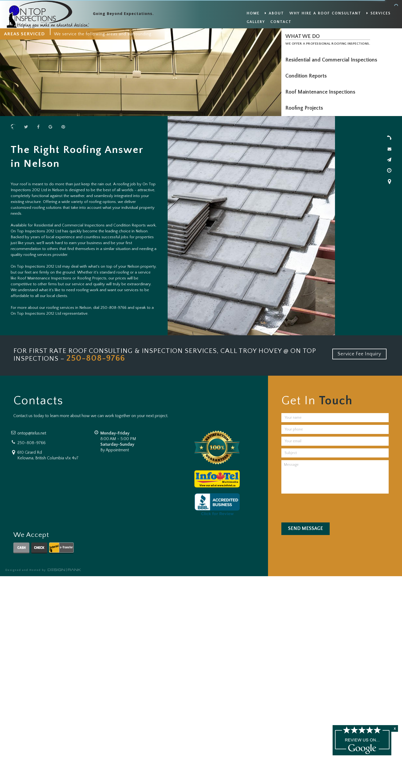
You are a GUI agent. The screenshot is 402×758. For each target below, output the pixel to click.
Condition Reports (307, 76)
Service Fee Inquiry (359, 354)
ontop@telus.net (31, 433)
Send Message (305, 528)
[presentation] (321, 506)
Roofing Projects (305, 108)
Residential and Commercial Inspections (333, 60)
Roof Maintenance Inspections (322, 92)
